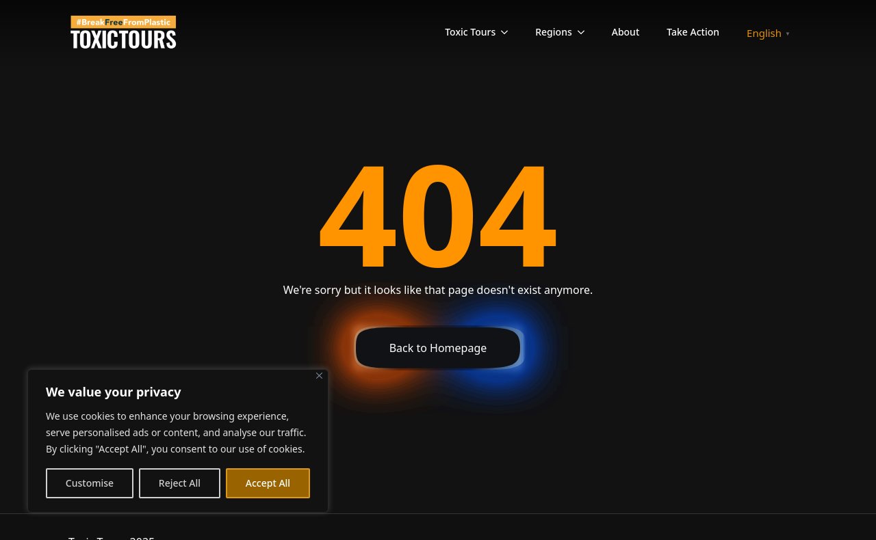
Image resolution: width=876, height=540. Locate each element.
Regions (553, 31)
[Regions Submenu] (585, 32)
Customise (90, 482)
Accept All (268, 482)
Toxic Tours (470, 31)
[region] (177, 441)
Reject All (180, 482)
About (626, 31)
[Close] (319, 376)
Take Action (693, 31)
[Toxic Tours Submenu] (508, 32)
